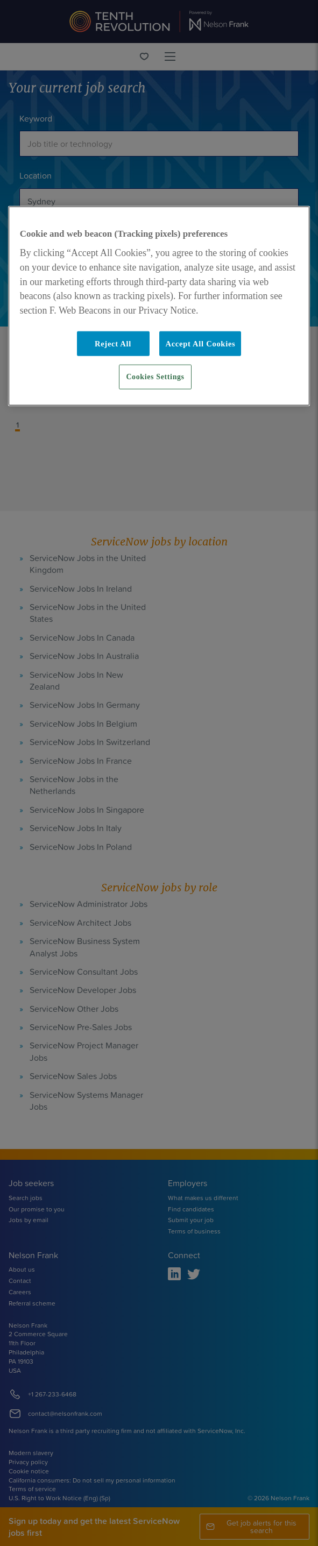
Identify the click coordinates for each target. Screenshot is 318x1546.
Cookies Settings (155, 377)
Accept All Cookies (200, 343)
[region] (159, 306)
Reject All (113, 343)
